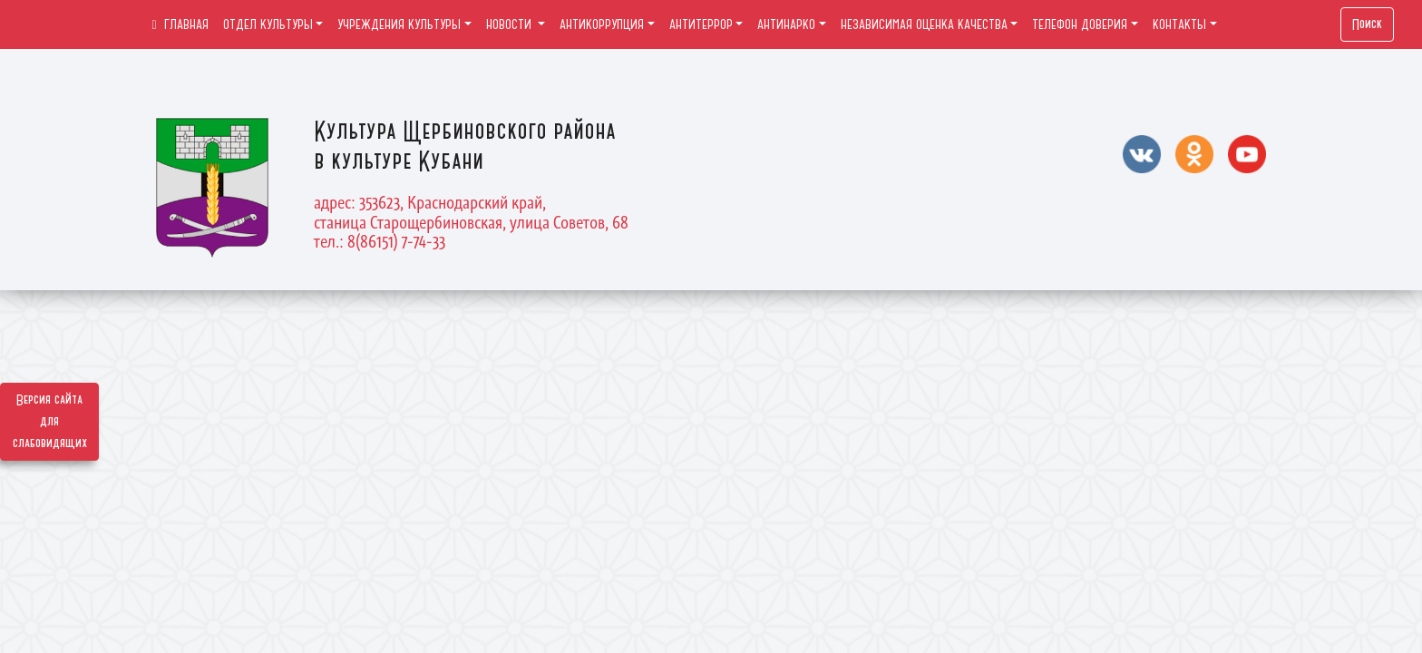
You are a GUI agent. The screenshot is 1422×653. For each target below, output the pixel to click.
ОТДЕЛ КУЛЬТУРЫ (268, 24)
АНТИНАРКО (786, 24)
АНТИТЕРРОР (701, 24)
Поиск (1367, 24)
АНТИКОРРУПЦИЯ (602, 24)
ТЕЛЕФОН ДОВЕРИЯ (1079, 24)
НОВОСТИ (510, 24)
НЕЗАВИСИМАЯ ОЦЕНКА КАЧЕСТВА (924, 24)
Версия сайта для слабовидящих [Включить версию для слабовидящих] (50, 422)
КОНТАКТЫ (1179, 24)
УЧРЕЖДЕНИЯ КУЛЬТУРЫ (399, 24)
